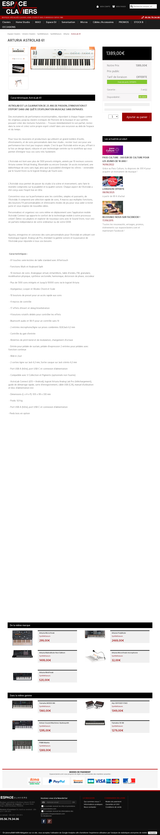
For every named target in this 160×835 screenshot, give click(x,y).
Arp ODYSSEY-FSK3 (119, 703)
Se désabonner (46, 816)
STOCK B (138, 22)
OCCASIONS (8, 27)
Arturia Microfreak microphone (125, 652)
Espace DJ (51, 22)
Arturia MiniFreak (46, 672)
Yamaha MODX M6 (47, 703)
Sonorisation (68, 22)
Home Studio (23, 22)
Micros (84, 22)
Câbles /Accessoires (103, 22)
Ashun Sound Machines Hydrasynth (54, 723)
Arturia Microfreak (47, 633)
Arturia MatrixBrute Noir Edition (52, 652)
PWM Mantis (44, 742)
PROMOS (124, 22)
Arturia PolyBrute (119, 633)
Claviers (6, 22)
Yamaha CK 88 (118, 723)
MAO (38, 22)
